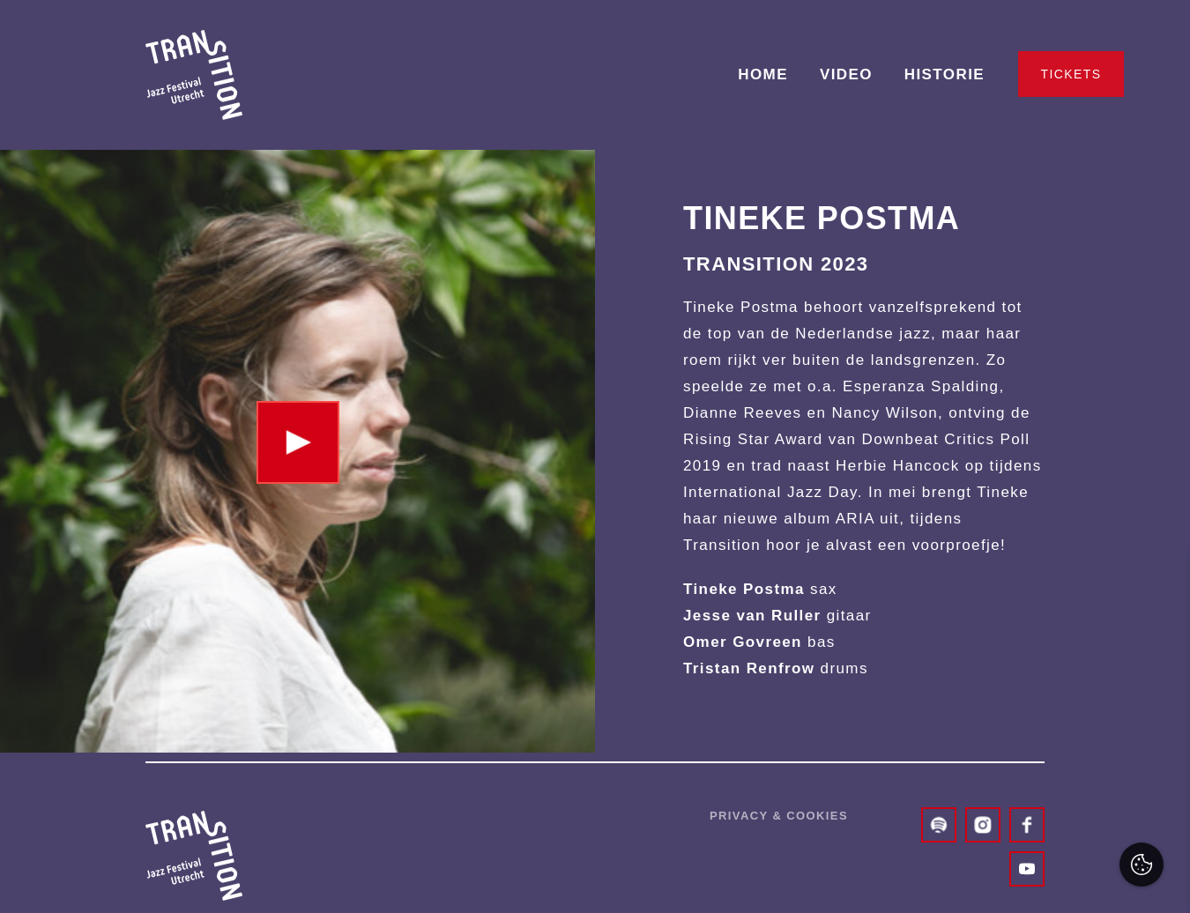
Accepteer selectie (1039, 880)
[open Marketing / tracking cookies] (1162, 765)
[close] (1162, 584)
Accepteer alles (1040, 829)
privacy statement (973, 652)
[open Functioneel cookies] (1162, 712)
